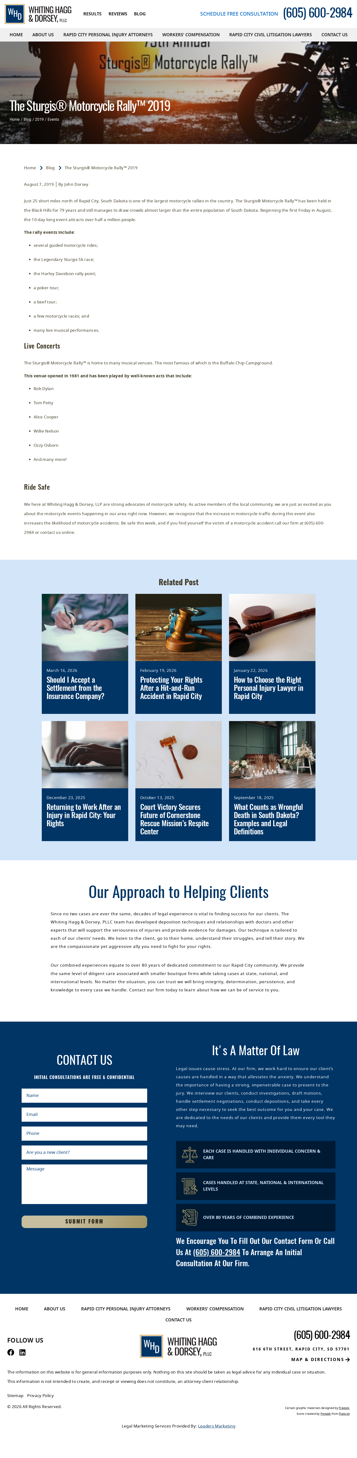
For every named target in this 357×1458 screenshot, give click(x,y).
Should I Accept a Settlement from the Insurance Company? (75, 688)
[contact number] (317, 14)
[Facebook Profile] (10, 1352)
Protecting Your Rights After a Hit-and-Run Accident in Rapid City (171, 688)
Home (16, 35)
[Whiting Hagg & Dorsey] (38, 14)
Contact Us (334, 35)
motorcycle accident (253, 523)
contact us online (57, 533)
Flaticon (344, 1414)
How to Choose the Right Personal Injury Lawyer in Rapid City (268, 688)
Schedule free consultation (239, 14)
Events (53, 119)
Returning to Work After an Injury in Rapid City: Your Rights (84, 816)
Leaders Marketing (217, 1426)
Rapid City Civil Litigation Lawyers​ (270, 35)
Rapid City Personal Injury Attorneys (108, 35)
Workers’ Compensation (191, 35)
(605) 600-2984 (216, 1253)
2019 (39, 119)
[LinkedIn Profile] (22, 1352)
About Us (43, 35)
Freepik (344, 1408)
